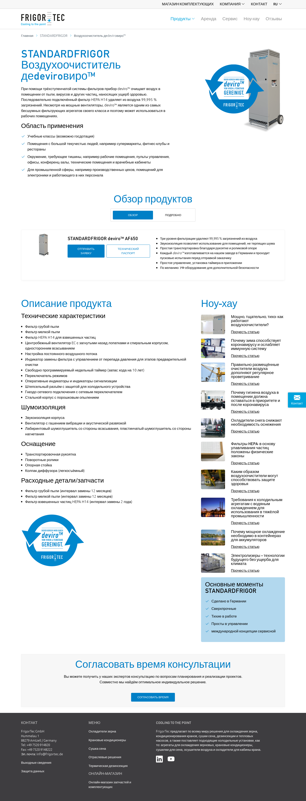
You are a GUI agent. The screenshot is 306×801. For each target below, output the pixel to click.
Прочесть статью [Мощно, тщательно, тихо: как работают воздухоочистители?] (245, 331)
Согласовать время (153, 697)
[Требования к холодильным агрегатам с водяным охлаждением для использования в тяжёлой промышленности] (213, 507)
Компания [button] (230, 4)
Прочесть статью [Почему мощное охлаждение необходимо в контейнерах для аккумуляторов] (245, 546)
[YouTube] (171, 758)
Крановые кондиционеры (107, 740)
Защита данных (32, 771)
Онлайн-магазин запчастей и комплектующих (110, 784)
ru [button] (275, 4)
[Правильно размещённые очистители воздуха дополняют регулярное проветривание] (213, 372)
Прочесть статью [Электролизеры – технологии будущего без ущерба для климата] (245, 570)
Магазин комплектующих (188, 4)
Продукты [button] (180, 18)
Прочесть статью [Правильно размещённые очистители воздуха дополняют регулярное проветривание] (245, 383)
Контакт (259, 4)
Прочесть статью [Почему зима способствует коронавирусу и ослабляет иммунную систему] (245, 355)
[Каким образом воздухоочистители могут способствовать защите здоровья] (213, 479)
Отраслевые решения (105, 757)
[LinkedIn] (159, 758)
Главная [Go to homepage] (27, 35)
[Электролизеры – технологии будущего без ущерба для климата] (213, 563)
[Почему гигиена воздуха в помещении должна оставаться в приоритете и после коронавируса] (213, 400)
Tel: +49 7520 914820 (35, 744)
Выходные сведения (36, 762)
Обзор (133, 215)
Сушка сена (97, 748)
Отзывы (274, 18)
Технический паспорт (128, 251)
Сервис (230, 18)
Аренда (208, 18)
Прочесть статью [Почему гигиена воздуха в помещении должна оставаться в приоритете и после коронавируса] (245, 411)
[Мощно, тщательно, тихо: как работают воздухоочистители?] (213, 324)
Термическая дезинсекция (108, 765)
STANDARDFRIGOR (53, 35)
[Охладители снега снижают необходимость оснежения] (213, 428)
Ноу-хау (252, 18)
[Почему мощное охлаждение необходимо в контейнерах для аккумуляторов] (213, 538)
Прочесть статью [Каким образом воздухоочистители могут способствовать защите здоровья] (245, 490)
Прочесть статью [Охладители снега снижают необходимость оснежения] (245, 431)
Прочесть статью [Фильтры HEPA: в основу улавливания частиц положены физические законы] (245, 462)
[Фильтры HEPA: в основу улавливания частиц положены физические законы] (213, 451)
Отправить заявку (86, 251)
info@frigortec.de (50, 754)
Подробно (173, 215)
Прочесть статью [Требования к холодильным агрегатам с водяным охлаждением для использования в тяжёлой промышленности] (245, 522)
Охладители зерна (102, 731)
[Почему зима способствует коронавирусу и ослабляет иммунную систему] (213, 348)
